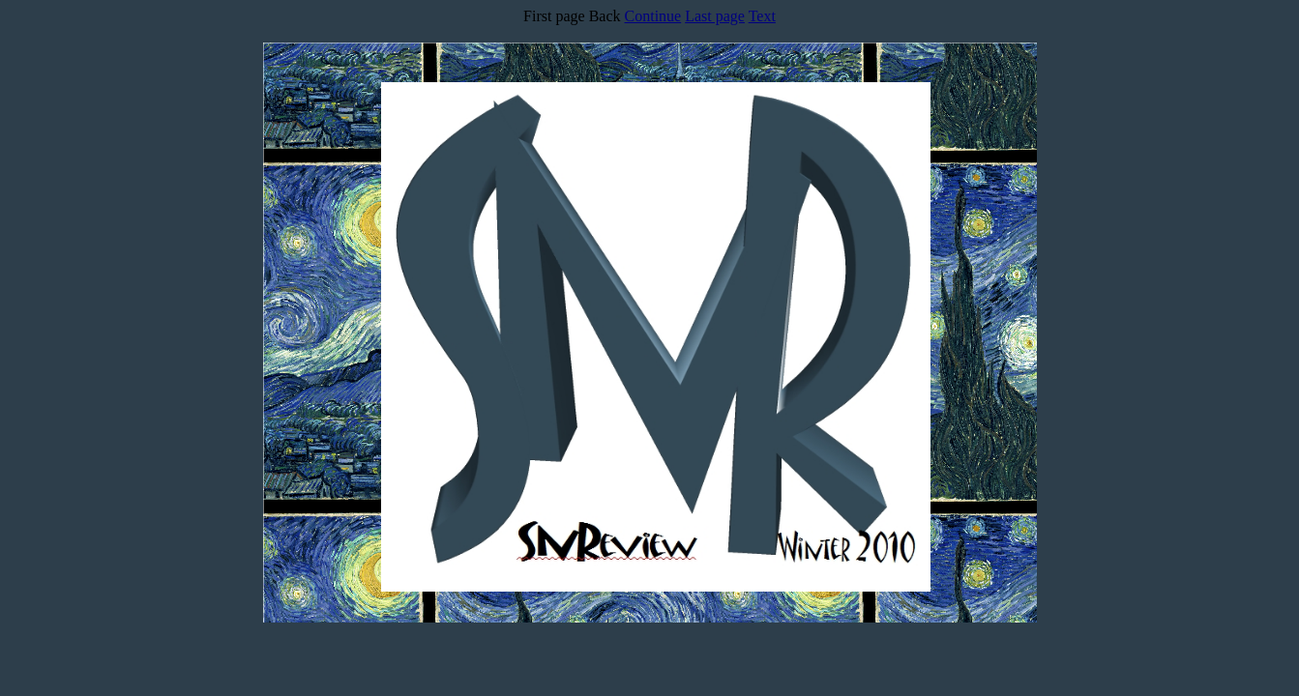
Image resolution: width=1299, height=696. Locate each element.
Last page (715, 16)
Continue (653, 16)
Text (762, 16)
